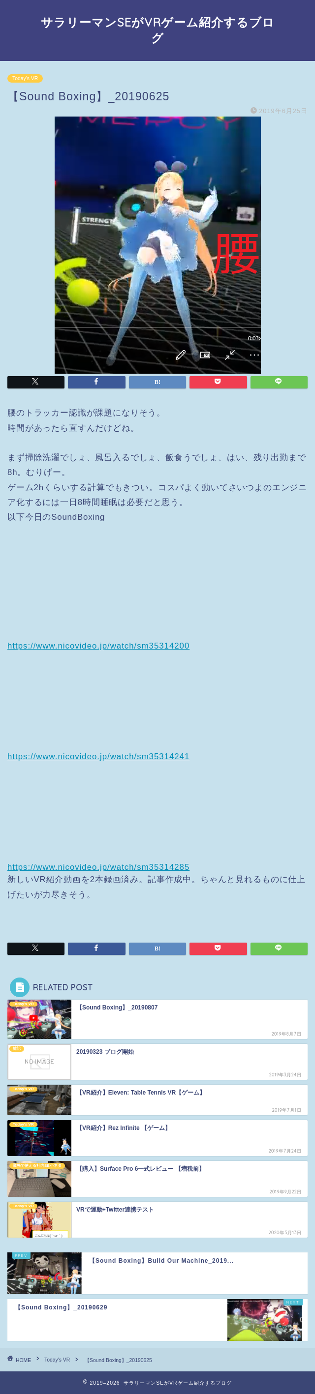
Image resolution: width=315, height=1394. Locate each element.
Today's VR (25, 78)
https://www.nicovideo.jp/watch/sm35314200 (98, 646)
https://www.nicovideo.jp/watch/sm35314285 (98, 867)
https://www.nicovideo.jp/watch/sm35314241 (98, 756)
